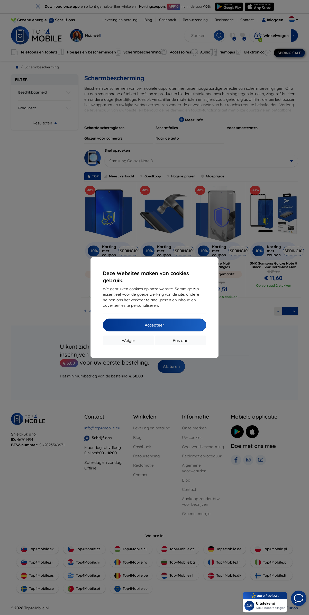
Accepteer (154, 325)
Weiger (128, 340)
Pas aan (180, 340)
